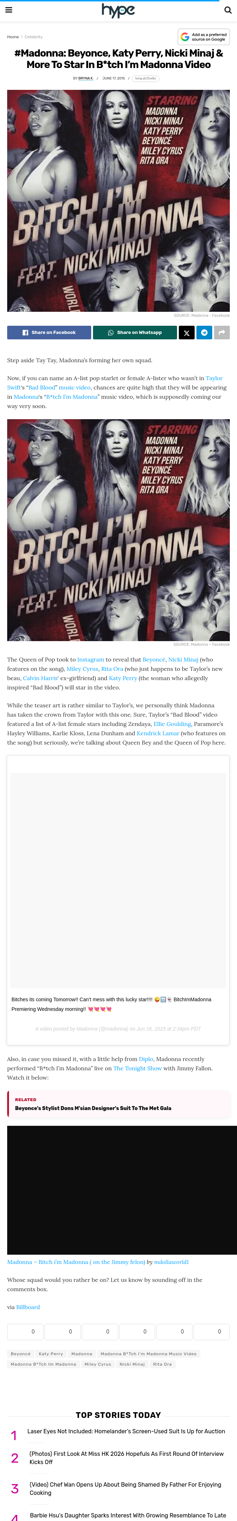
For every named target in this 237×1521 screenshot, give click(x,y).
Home (13, 36)
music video (75, 387)
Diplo (146, 1058)
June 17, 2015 (114, 78)
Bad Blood (41, 387)
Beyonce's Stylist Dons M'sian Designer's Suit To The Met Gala (93, 1108)
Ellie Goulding (172, 723)
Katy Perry (123, 678)
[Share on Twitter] (187, 332)
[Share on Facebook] (49, 332)
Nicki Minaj (183, 659)
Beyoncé (154, 659)
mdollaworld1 (171, 1261)
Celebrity (34, 36)
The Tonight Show (137, 1068)
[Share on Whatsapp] (135, 332)
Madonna (26, 396)
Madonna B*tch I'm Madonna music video (149, 1353)
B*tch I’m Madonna (72, 396)
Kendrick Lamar (158, 733)
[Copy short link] (145, 79)
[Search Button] (228, 10)
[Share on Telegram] (204, 332)
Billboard (28, 1307)
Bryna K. (85, 78)
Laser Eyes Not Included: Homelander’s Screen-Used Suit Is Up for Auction (126, 1431)
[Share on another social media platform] (222, 332)
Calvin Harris (40, 678)
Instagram (90, 659)
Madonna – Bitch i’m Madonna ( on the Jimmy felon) (76, 1261)
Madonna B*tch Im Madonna (43, 1364)
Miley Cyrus (82, 668)
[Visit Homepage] (118, 11)
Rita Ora (112, 668)
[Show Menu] (8, 10)
